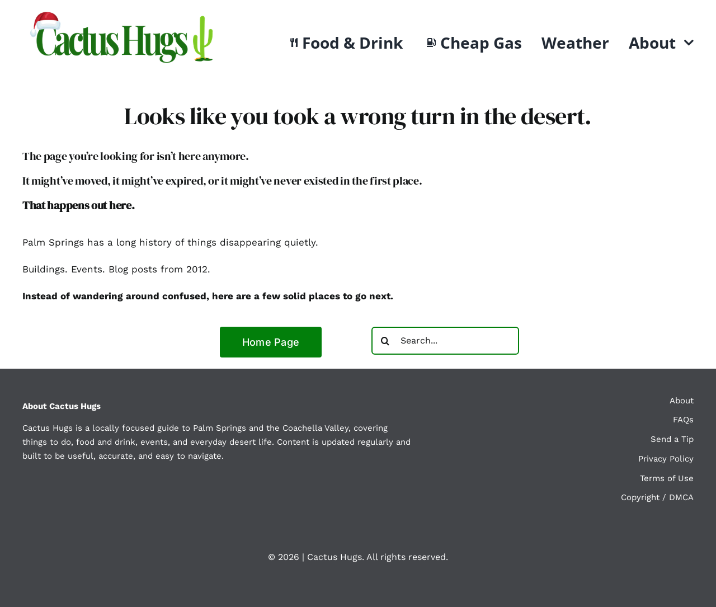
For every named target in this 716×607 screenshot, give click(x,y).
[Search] (385, 341)
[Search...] (445, 341)
